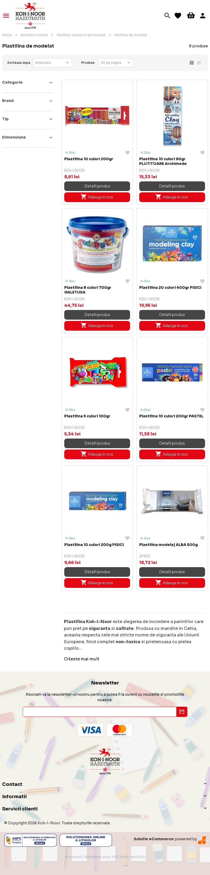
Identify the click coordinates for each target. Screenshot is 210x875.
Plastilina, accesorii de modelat (81, 35)
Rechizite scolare (34, 35)
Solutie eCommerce (154, 839)
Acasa (7, 35)
